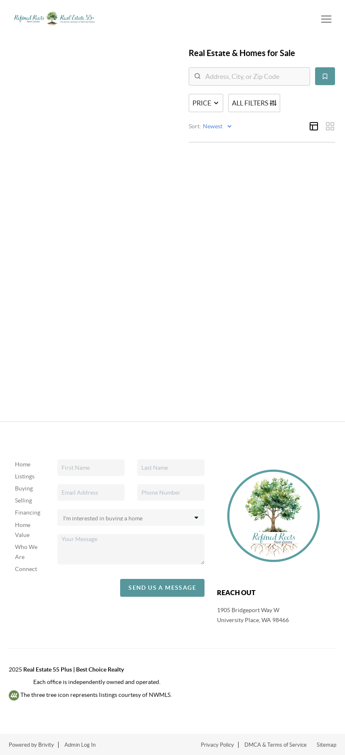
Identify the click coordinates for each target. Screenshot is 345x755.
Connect (26, 569)
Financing (27, 512)
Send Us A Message (162, 587)
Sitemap (326, 745)
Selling (23, 500)
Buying (24, 488)
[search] (255, 76)
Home (22, 464)
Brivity (46, 745)
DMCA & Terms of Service (275, 745)
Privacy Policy (217, 745)
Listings (24, 476)
